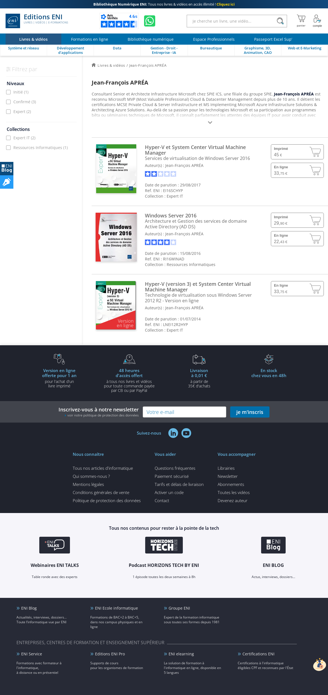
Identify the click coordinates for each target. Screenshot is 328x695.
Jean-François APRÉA (184, 165)
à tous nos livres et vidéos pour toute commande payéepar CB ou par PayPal (129, 380)
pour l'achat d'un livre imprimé (59, 378)
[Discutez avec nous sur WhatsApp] (149, 21)
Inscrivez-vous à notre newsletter (99, 412)
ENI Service (31, 653)
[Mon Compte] (317, 21)
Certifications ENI (258, 653)
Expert (22, 111)
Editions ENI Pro (110, 653)
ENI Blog (29, 608)
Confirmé (24, 101)
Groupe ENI (179, 608)
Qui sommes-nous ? (91, 476)
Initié (20, 92)
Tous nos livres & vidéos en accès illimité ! (164, 4)
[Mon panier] (301, 21)
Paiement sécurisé (172, 476)
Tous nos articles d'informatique (103, 468)
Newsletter (228, 476)
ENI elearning (181, 653)
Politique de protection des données (107, 500)
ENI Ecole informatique (116, 608)
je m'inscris (249, 412)
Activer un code (169, 492)
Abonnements (231, 484)
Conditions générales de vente (101, 492)
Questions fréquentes (175, 468)
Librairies (226, 468)
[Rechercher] (280, 21)
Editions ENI (37, 21)
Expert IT (24, 137)
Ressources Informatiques (40, 147)
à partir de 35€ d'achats (199, 378)
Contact (162, 500)
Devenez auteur (232, 500)
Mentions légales (88, 484)
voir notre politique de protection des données (103, 415)
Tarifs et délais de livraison (179, 484)
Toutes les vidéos (234, 492)
